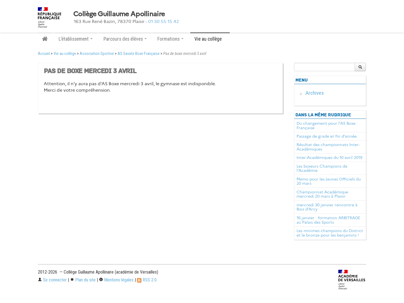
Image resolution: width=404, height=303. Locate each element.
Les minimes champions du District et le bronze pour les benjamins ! (330, 233)
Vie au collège (65, 53)
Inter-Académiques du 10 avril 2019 (329, 157)
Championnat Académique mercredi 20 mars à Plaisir (322, 194)
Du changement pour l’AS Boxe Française (326, 125)
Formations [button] (170, 39)
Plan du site (83, 280)
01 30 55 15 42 (163, 21)
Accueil (44, 53)
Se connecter (52, 280)
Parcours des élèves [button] (125, 39)
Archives (315, 93)
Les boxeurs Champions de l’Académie (322, 168)
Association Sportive (97, 53)
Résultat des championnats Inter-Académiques (328, 147)
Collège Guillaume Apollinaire (119, 14)
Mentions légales (116, 280)
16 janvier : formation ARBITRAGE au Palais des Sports (328, 220)
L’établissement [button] (76, 39)
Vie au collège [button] (210, 39)
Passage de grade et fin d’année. (327, 136)
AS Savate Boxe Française (139, 53)
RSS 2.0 (147, 280)
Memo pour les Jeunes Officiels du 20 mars (329, 181)
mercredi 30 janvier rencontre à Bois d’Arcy (327, 207)
